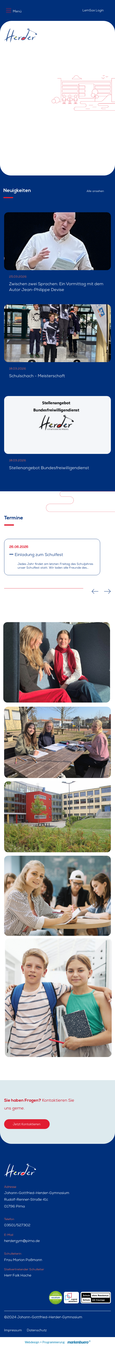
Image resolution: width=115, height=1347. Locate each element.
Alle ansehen (95, 191)
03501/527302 (17, 1225)
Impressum (13, 1330)
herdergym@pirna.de (22, 1241)
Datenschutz (37, 1330)
